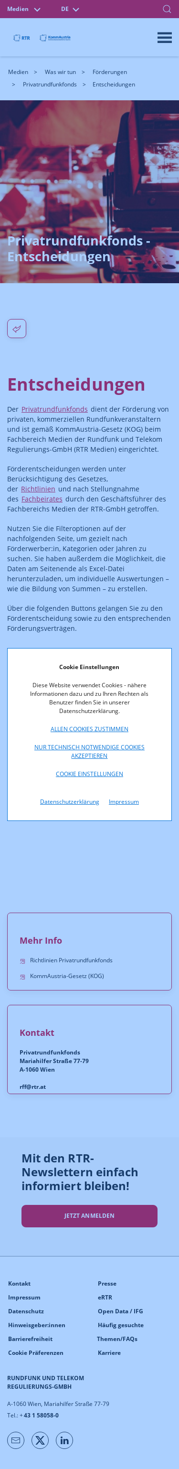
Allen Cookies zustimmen (89, 729)
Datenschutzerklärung (69, 802)
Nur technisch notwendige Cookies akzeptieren (89, 751)
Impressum (124, 802)
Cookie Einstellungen (89, 774)
